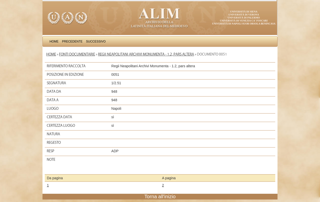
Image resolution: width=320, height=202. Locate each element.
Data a (52, 100)
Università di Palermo (244, 17)
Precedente (72, 41)
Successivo (96, 41)
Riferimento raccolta (66, 66)
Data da (54, 91)
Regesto (54, 142)
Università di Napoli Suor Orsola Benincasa (244, 23)
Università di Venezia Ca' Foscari (244, 20)
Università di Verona (243, 14)
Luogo (52, 108)
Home (54, 41)
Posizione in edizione (65, 74)
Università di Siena (243, 11)
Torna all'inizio (160, 196)
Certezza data (59, 117)
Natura (53, 134)
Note (51, 159)
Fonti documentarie (77, 54)
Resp (50, 151)
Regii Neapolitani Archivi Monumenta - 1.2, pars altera (146, 54)
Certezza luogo (61, 125)
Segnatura (56, 83)
